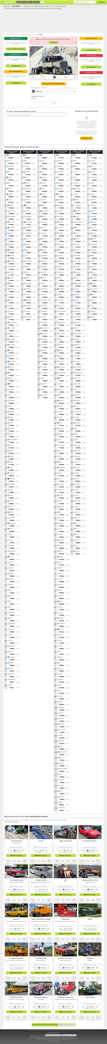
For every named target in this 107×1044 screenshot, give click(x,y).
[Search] (85, 2)
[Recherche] (94, 2)
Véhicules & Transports (26, 34)
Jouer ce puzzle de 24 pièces (16, 49)
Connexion (101, 2)
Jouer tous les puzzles (23, 2)
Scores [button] (36, 2)
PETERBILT (53, 103)
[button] (42, 2)
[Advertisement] (53, 21)
